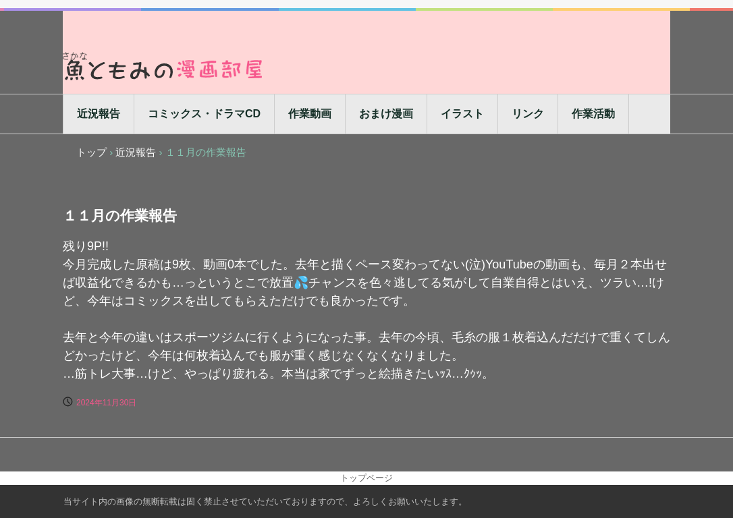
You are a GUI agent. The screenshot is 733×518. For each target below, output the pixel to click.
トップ (91, 152)
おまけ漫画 (386, 113)
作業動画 (309, 113)
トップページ (366, 478)
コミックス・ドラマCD (204, 113)
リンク (528, 113)
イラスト (462, 113)
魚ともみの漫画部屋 (164, 65)
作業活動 (593, 113)
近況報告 (98, 113)
